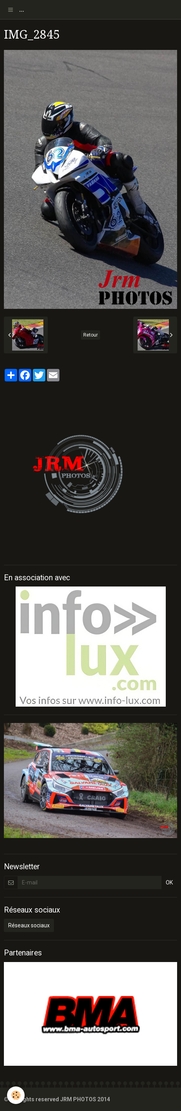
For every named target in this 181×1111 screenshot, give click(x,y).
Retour (90, 335)
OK (169, 882)
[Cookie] (16, 1095)
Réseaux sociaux (29, 925)
